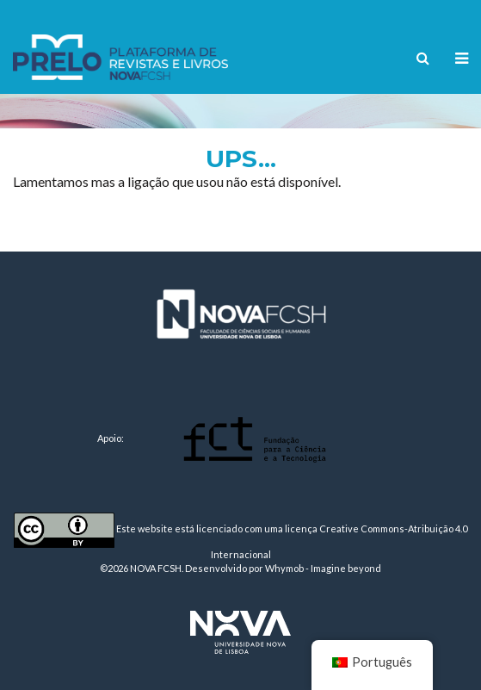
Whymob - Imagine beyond (323, 568)
